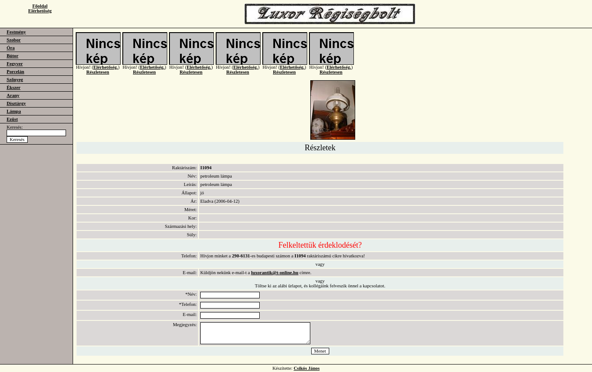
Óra (11, 47)
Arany (13, 95)
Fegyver (15, 63)
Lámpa (14, 111)
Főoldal (40, 6)
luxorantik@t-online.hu (274, 272)
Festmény (16, 32)
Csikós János (307, 368)
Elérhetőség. (105, 71)
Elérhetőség (39, 10)
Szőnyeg (15, 79)
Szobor (14, 39)
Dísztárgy (16, 103)
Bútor (12, 55)
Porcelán (15, 71)
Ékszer (13, 87)
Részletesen (97, 76)
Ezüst (12, 119)
